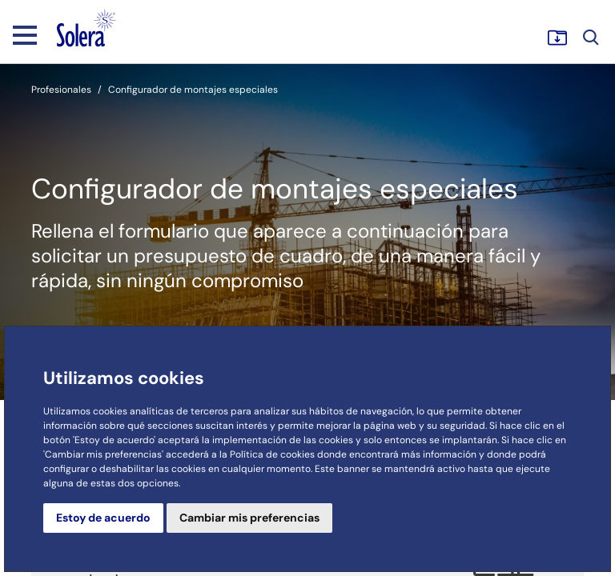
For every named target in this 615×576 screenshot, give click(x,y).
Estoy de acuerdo (103, 517)
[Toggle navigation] (25, 34)
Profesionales (61, 89)
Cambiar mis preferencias (249, 517)
